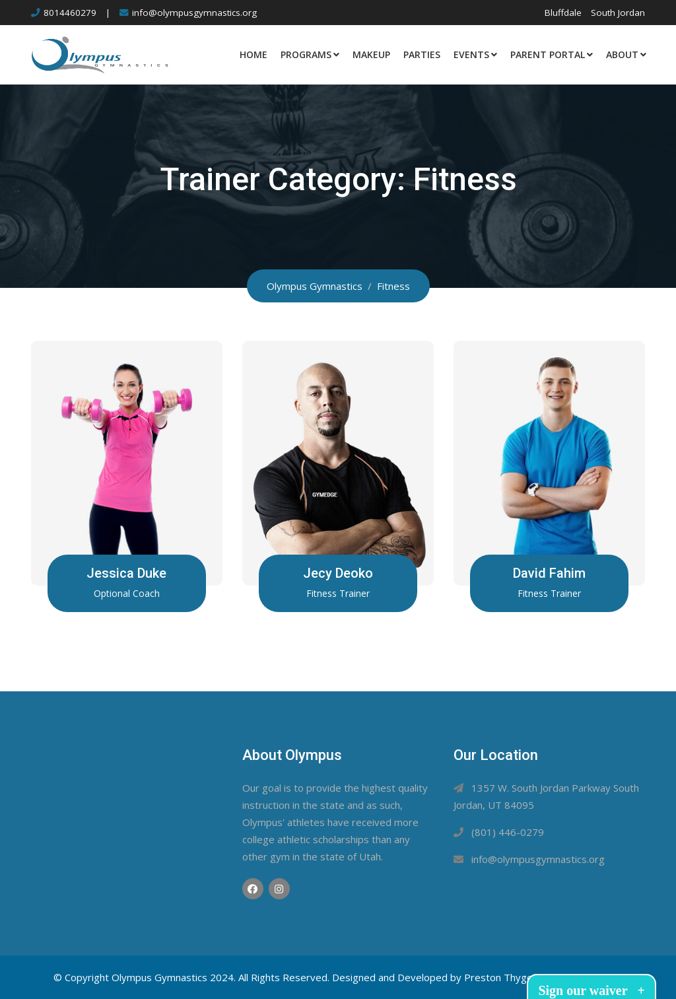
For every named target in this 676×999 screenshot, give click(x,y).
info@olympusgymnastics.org (194, 12)
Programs (306, 54)
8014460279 (70, 12)
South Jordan (618, 12)
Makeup (371, 54)
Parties (421, 54)
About (622, 54)
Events (471, 54)
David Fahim (549, 573)
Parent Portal (547, 54)
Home (253, 54)
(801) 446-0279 (507, 832)
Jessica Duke (126, 573)
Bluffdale (563, 12)
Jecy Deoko (338, 573)
